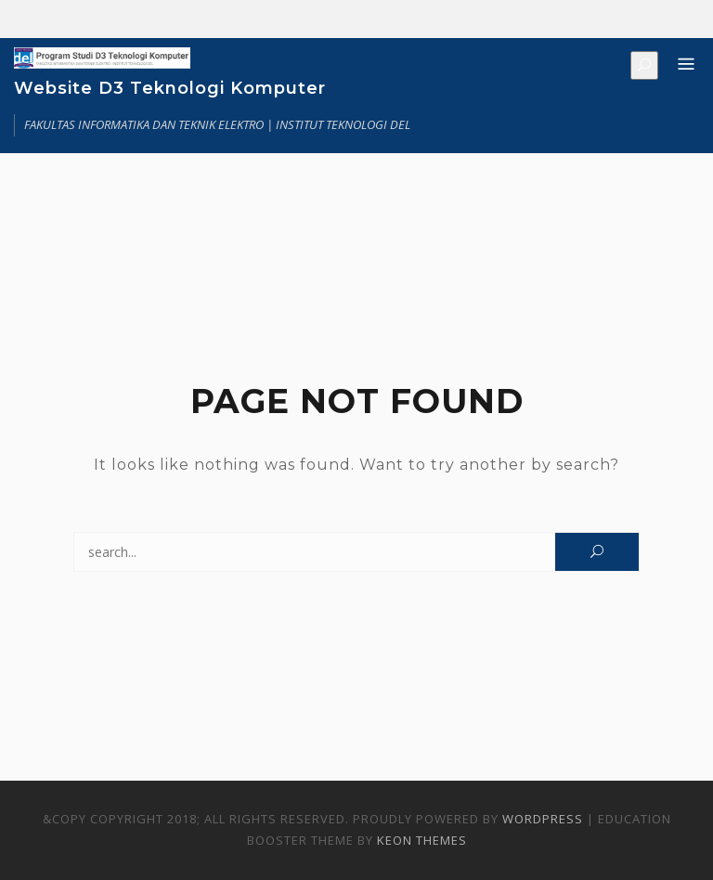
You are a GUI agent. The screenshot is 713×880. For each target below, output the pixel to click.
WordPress (542, 818)
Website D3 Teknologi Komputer (170, 88)
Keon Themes (422, 840)
